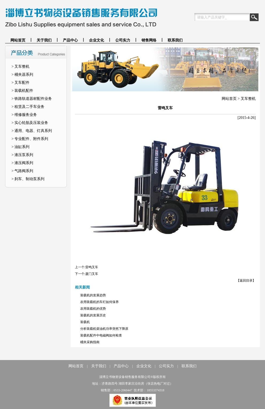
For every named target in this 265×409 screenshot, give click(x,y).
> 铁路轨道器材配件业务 (31, 99)
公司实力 (122, 40)
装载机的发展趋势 (93, 295)
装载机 (85, 322)
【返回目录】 (246, 280)
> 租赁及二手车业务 (27, 107)
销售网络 (148, 40)
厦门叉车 (91, 274)
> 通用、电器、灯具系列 (31, 131)
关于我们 (44, 40)
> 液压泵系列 (22, 155)
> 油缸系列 (20, 147)
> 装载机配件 (22, 91)
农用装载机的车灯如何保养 (99, 302)
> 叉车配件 (20, 83)
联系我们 (175, 40)
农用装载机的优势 (93, 308)
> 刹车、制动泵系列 (27, 179)
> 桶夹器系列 (22, 75)
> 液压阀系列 (22, 163)
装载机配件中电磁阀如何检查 (101, 335)
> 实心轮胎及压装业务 (29, 123)
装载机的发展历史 (93, 315)
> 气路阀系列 (22, 171)
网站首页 (17, 40)
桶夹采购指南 (89, 342)
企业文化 (96, 40)
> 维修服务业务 (24, 115)
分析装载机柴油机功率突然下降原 (104, 329)
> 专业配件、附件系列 (29, 139)
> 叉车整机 (20, 67)
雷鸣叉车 (91, 267)
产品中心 (70, 40)
